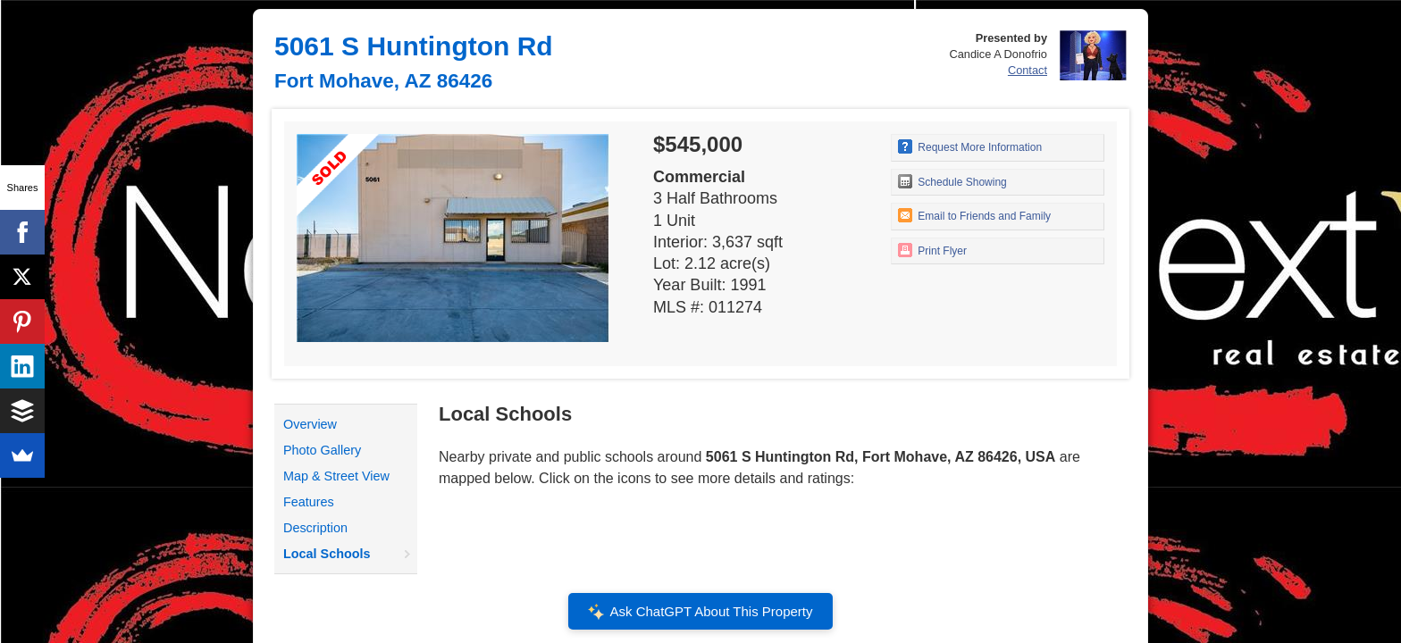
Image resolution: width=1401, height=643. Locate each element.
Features (308, 502)
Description (315, 528)
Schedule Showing (952, 181)
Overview (310, 424)
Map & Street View (336, 476)
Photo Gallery (322, 450)
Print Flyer (932, 250)
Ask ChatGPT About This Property (700, 612)
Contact (1027, 70)
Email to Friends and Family (974, 215)
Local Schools (327, 554)
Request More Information (970, 146)
